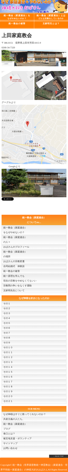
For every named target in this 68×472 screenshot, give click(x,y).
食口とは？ (9, 433)
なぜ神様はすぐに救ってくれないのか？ (24, 414)
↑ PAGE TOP (59, 456)
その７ (6, 333)
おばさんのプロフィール (16, 247)
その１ (6, 303)
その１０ (8, 347)
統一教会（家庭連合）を (17, 17)
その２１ (8, 401)
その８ (6, 337)
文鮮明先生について (14, 290)
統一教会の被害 (17, 23)
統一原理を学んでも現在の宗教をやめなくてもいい (19, 278)
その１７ (8, 381)
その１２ (8, 357)
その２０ (8, 396)
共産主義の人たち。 (14, 419)
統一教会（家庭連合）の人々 (15, 239)
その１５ (8, 372)
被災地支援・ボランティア (17, 438)
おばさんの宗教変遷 (14, 261)
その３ (6, 313)
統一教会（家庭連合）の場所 (15, 254)
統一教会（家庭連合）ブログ (15, 426)
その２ (6, 308)
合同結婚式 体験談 (14, 266)
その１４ (8, 367)
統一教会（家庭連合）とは (51, 17)
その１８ (8, 386)
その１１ (8, 352)
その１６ (8, 376)
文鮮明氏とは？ (51, 23)
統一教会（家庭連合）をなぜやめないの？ (15, 230)
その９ (6, 342)
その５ (6, 323)
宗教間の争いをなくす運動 (17, 285)
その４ (6, 318)
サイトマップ (10, 443)
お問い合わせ (10, 448)
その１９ (8, 391)
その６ (6, 328)
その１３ (8, 362)
